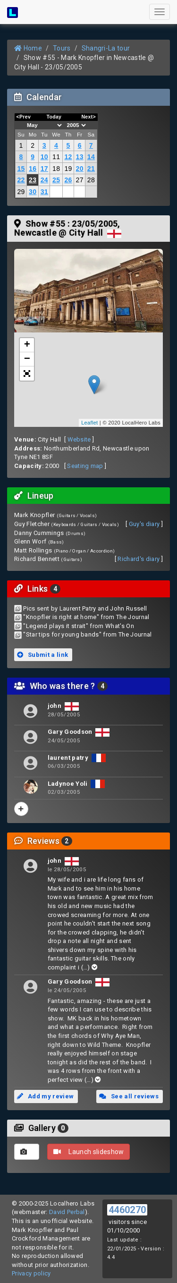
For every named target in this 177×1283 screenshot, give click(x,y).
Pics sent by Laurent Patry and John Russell (85, 608)
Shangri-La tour (106, 48)
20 (80, 168)
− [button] (27, 359)
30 (32, 191)
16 (32, 168)
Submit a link (42, 654)
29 (21, 191)
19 (68, 168)
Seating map (85, 465)
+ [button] (27, 345)
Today (53, 116)
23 (32, 180)
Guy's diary (144, 523)
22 (21, 180)
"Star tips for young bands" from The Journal (87, 634)
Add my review (45, 1096)
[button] (27, 373)
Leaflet (89, 422)
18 (56, 168)
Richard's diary (139, 558)
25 (56, 180)
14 (91, 157)
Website (79, 439)
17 (44, 168)
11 (56, 157)
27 (80, 180)
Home (28, 48)
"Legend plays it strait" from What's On (78, 625)
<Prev (24, 116)
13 (80, 157)
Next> (88, 116)
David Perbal (67, 1211)
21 (91, 168)
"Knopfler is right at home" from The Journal (86, 616)
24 (44, 180)
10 (44, 157)
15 (21, 168)
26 (68, 180)
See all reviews (129, 1096)
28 (91, 180)
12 (68, 157)
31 (44, 191)
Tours (62, 48)
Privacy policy (31, 1273)
